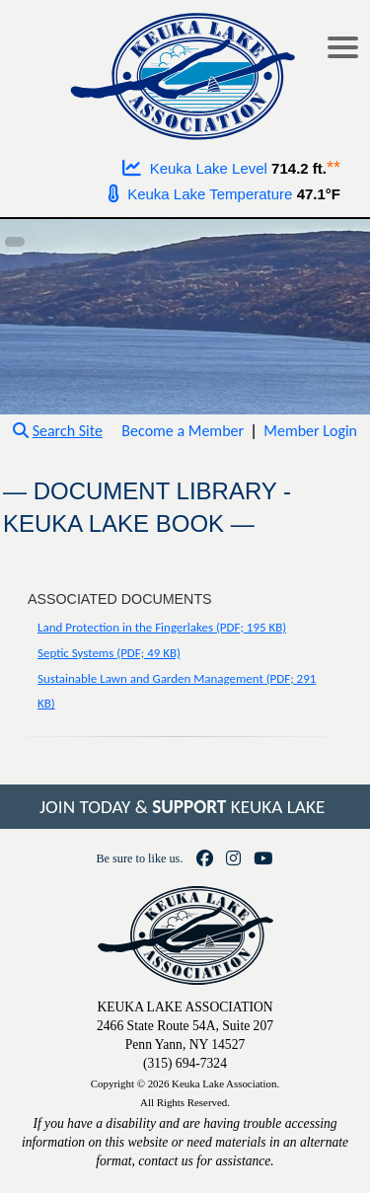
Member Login (310, 430)
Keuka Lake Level (194, 168)
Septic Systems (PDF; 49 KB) (109, 652)
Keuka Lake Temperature (200, 194)
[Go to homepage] (185, 71)
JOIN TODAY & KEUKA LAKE (182, 806)
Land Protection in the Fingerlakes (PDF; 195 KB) (161, 627)
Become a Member (182, 430)
